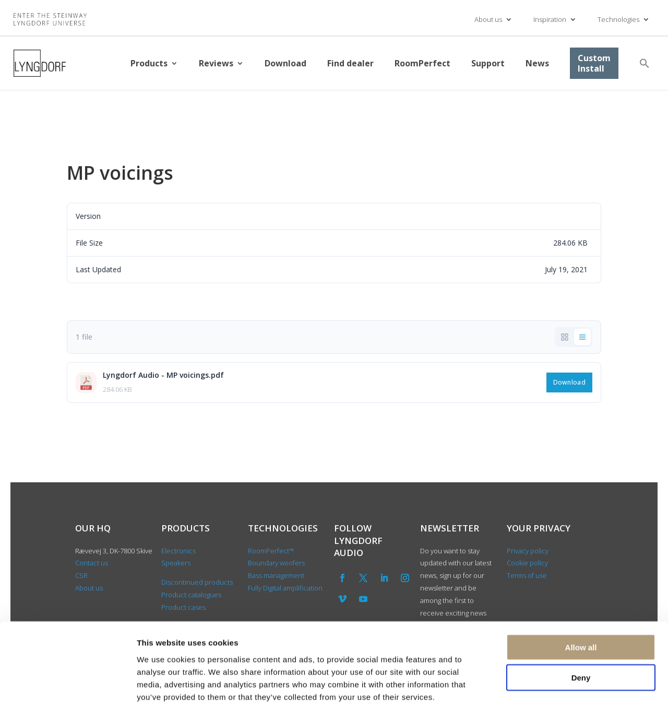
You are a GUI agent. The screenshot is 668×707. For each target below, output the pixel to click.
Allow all (581, 594)
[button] (644, 63)
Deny (581, 625)
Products (149, 63)
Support (488, 63)
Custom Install (594, 63)
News (537, 63)
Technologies (618, 19)
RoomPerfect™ (271, 550)
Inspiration (549, 19)
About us (488, 19)
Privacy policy (527, 550)
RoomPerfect (422, 63)
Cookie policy (527, 562)
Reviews (216, 63)
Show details (547, 686)
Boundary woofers (276, 562)
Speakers (175, 562)
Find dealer (350, 63)
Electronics (178, 550)
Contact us (91, 562)
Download (285, 63)
